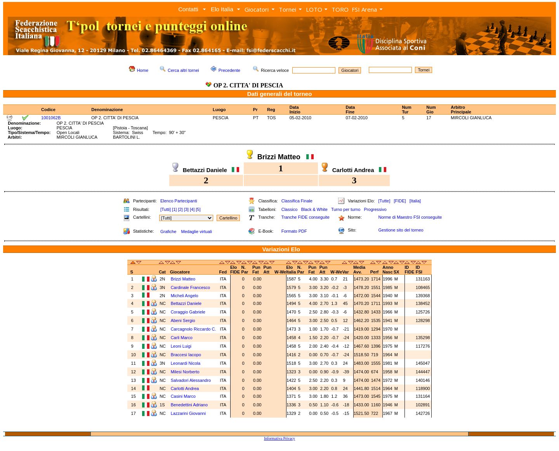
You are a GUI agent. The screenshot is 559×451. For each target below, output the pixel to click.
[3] (186, 209)
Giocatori (257, 9)
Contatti (188, 9)
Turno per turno (345, 209)
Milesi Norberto (186, 371)
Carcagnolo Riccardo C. (194, 329)
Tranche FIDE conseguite (305, 217)
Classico (289, 209)
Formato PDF (294, 231)
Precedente (229, 70)
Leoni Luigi (182, 346)
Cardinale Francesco (191, 287)
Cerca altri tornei (183, 70)
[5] (198, 209)
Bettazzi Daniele (187, 303)
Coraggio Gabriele (189, 312)
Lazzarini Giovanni (189, 413)
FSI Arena (364, 9)
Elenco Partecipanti (178, 201)
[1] (174, 209)
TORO (340, 9)
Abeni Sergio (183, 320)
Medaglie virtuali (196, 231)
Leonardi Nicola (186, 363)
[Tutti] (165, 209)
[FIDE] (400, 201)
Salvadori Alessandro (191, 380)
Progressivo (375, 209)
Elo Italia (222, 9)
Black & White (314, 209)
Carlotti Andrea (185, 388)
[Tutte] (384, 201)
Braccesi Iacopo (186, 354)
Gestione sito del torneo (400, 230)
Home (142, 70)
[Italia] (415, 201)
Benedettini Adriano (190, 404)
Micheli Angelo (185, 295)
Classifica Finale (296, 201)
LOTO (314, 9)
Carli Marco (182, 337)
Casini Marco (184, 396)
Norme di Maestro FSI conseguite (410, 217)
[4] (192, 209)
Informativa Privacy (279, 438)
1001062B (51, 117)
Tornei (287, 9)
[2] (180, 209)
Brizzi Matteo (184, 279)
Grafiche (168, 231)
